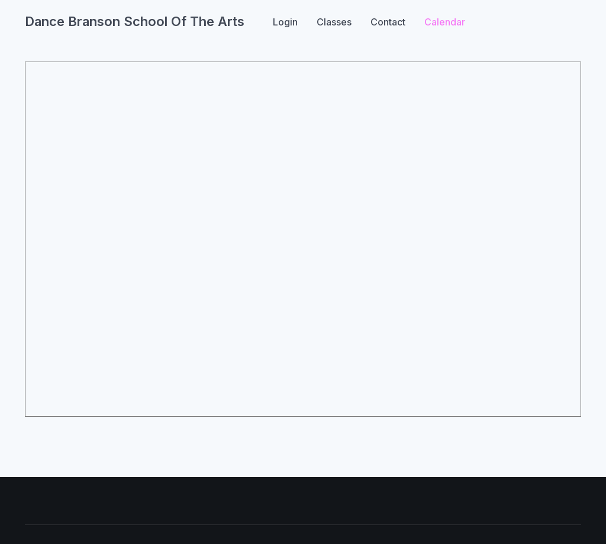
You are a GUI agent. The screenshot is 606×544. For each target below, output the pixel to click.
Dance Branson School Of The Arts (134, 21)
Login (285, 22)
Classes (334, 22)
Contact (387, 22)
